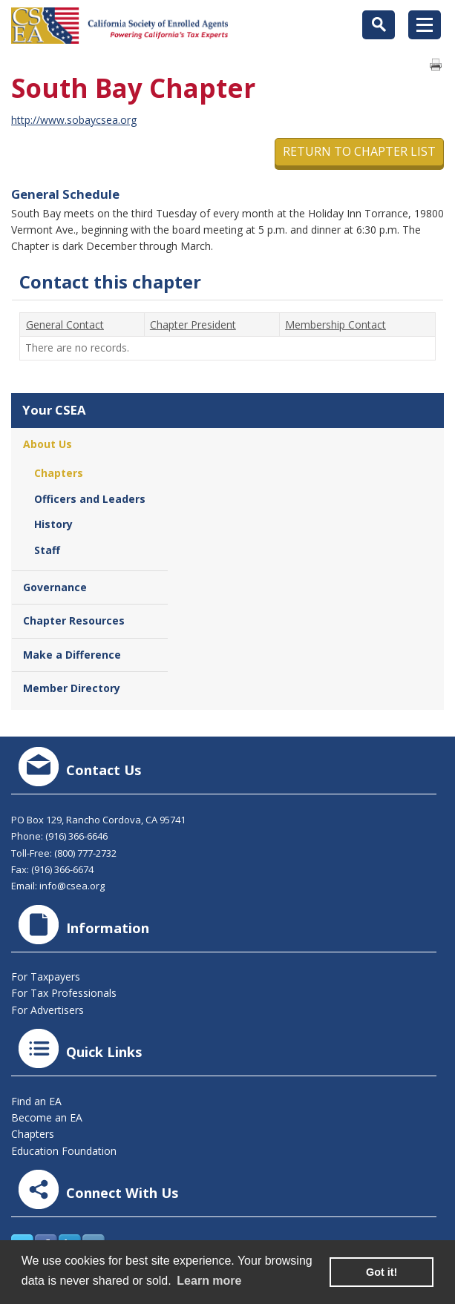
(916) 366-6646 (76, 836)
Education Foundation (64, 1151)
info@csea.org (72, 885)
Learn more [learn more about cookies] (209, 1280)
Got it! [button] (381, 1272)
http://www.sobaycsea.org (74, 120)
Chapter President (193, 324)
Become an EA (46, 1117)
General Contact (65, 324)
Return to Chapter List (359, 151)
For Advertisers (47, 1010)
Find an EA (36, 1101)
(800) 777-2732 (85, 853)
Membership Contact (335, 324)
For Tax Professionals (64, 993)
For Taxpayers (45, 976)
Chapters (32, 1134)
